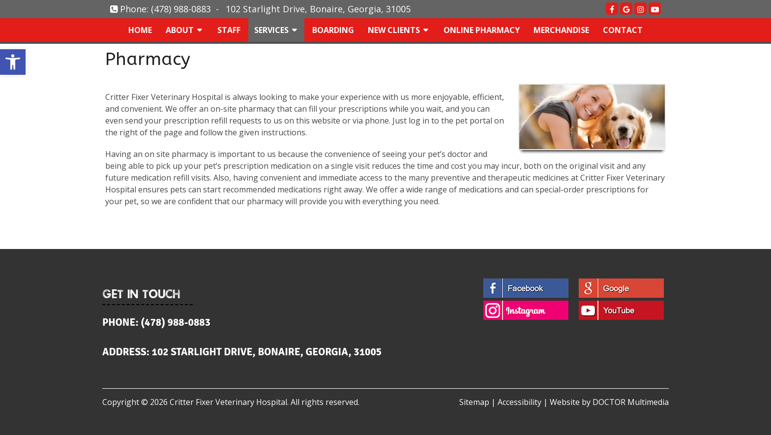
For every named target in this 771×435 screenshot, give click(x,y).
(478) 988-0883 (181, 9)
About (180, 30)
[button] (13, 62)
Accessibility (519, 402)
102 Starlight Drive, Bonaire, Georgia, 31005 (318, 9)
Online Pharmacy (482, 30)
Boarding (333, 30)
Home (140, 30)
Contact (623, 30)
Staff (228, 30)
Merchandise (561, 30)
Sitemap (474, 402)
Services (271, 30)
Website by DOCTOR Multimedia (609, 402)
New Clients (394, 30)
